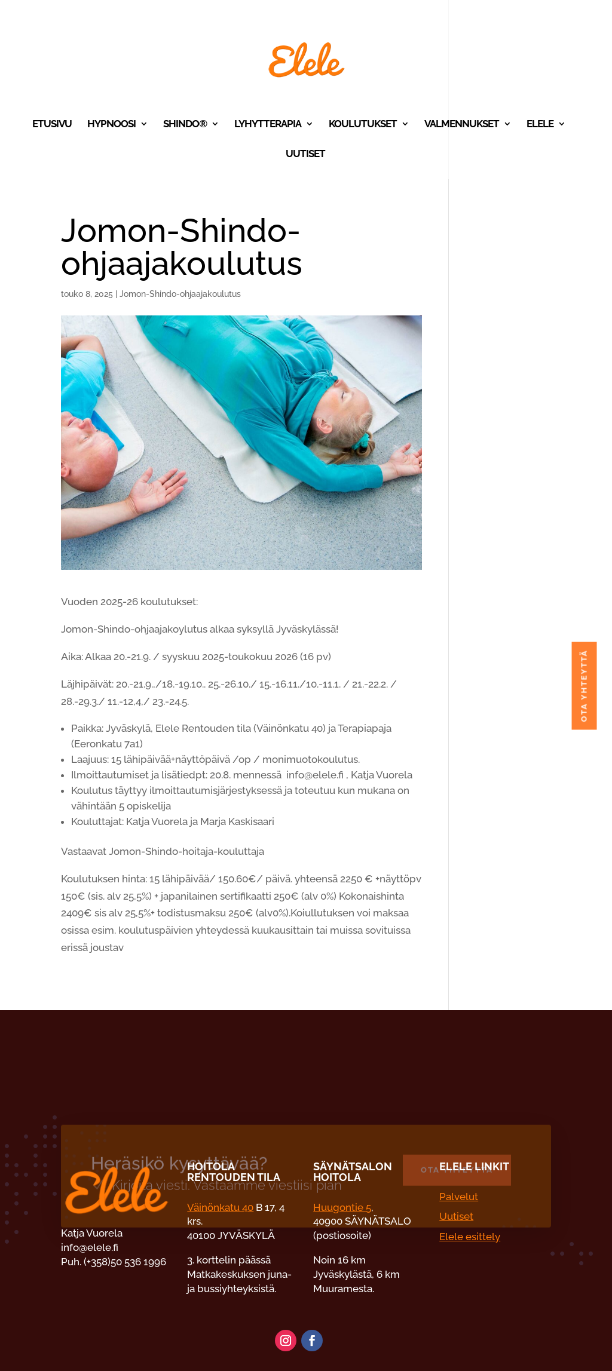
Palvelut (458, 1197)
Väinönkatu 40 (220, 1207)
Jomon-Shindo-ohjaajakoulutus (180, 294)
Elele (540, 124)
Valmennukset (461, 124)
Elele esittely (469, 1237)
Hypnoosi (111, 124)
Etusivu (52, 124)
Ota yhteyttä (527, 685)
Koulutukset (363, 124)
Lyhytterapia (267, 124)
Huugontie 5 (342, 1207)
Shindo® (185, 124)
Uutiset (305, 154)
